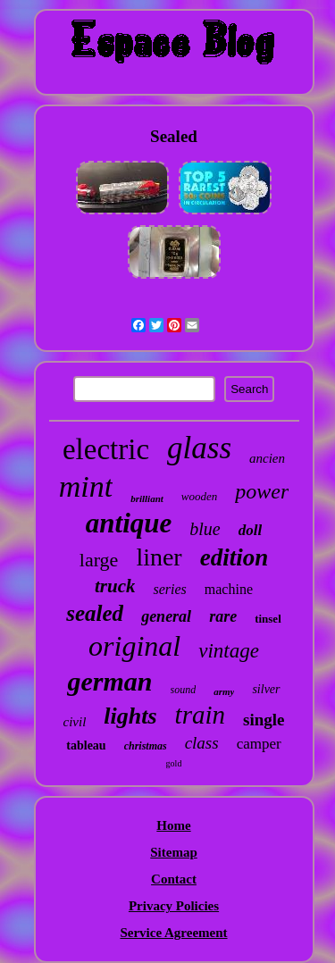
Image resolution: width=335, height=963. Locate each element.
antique (129, 523)
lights (130, 716)
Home (173, 825)
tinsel (268, 618)
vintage (228, 651)
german (109, 681)
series (169, 589)
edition (234, 557)
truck (115, 586)
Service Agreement (173, 932)
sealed (94, 613)
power (262, 491)
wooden (199, 496)
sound (184, 689)
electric (106, 449)
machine (229, 589)
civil (75, 722)
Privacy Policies (174, 906)
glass (199, 448)
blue (204, 529)
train (200, 714)
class (202, 742)
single (263, 719)
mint (86, 486)
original (134, 646)
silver (266, 689)
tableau (85, 745)
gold (174, 763)
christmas (145, 746)
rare (223, 616)
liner (158, 557)
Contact (174, 879)
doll (250, 530)
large (99, 559)
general (166, 616)
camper (259, 743)
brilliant (146, 498)
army (224, 691)
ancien (267, 458)
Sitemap (173, 852)
